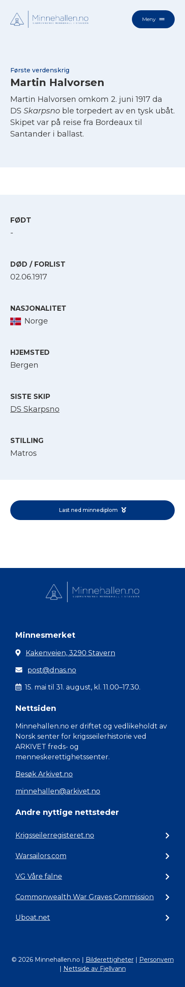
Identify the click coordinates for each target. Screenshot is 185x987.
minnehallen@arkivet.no (57, 791)
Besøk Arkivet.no (44, 774)
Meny (153, 19)
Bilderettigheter (110, 959)
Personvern (156, 959)
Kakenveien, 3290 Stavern (70, 653)
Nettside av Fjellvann (94, 968)
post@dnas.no (51, 670)
